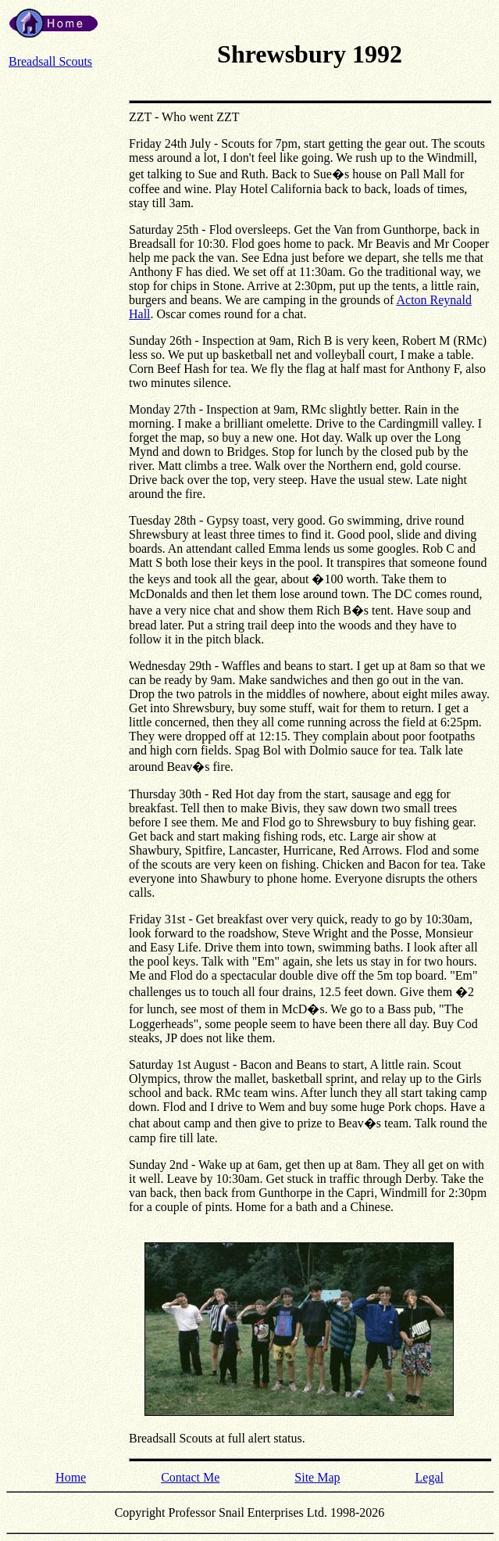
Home (70, 1477)
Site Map (317, 1477)
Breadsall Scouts (50, 61)
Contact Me (190, 1477)
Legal (429, 1477)
